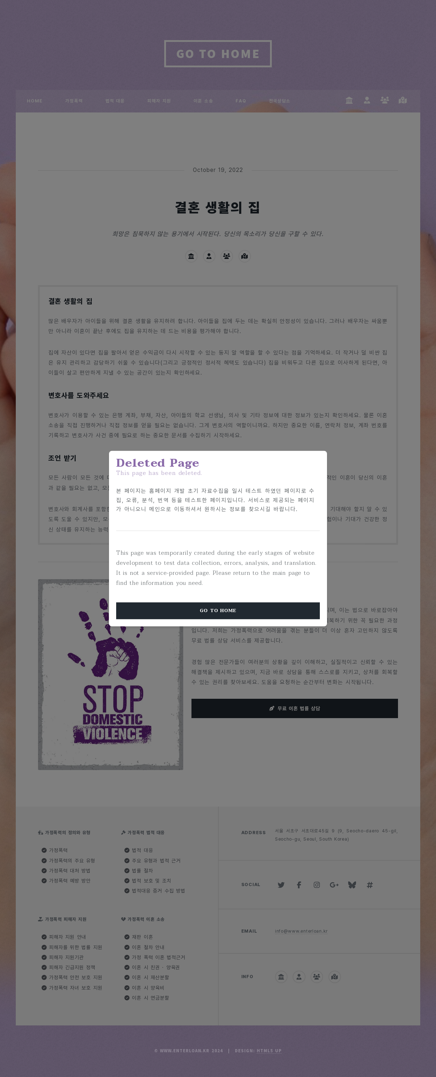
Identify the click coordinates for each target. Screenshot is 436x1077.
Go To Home (218, 611)
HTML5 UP (269, 1050)
